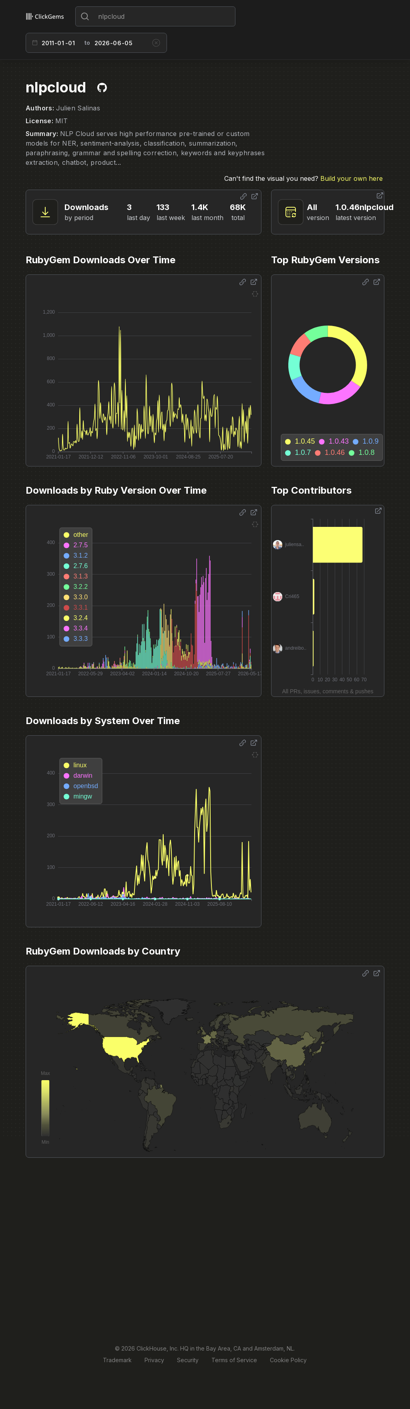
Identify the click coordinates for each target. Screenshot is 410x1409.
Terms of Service (234, 1360)
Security (188, 1360)
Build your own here (351, 178)
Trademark (117, 1360)
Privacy (154, 1360)
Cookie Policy (288, 1360)
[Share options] (243, 196)
